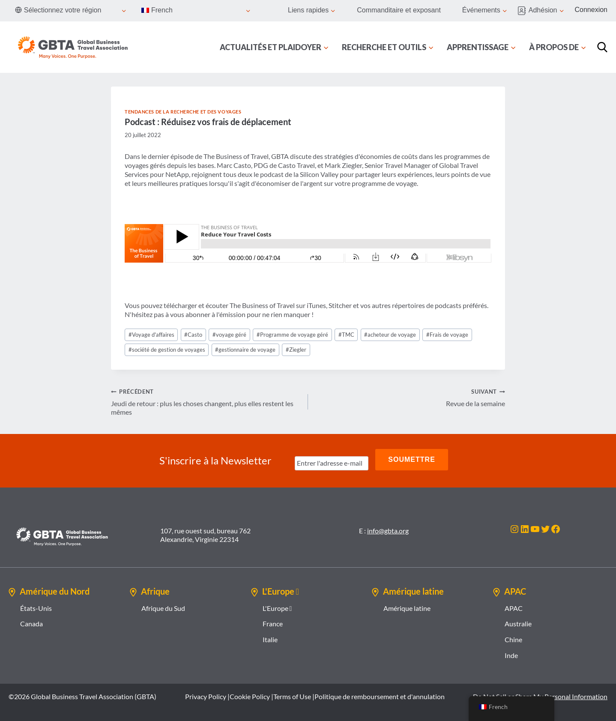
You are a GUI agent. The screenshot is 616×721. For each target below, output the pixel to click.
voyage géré (229, 334)
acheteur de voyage (390, 334)
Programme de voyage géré (292, 334)
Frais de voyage (447, 334)
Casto (193, 334)
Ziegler (296, 349)
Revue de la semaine (410, 397)
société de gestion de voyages (167, 349)
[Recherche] (602, 47)
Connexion (591, 9)
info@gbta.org (388, 527)
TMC (346, 334)
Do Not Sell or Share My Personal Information (540, 692)
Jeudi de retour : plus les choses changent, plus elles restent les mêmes (206, 401)
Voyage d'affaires (151, 334)
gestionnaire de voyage (245, 349)
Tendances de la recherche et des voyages (183, 111)
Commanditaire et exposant (399, 10)
